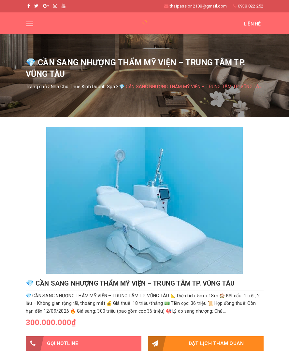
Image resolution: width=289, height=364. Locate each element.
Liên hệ (252, 23)
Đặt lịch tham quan (196, 343)
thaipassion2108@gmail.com (198, 6)
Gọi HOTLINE (52, 343)
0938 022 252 (251, 6)
